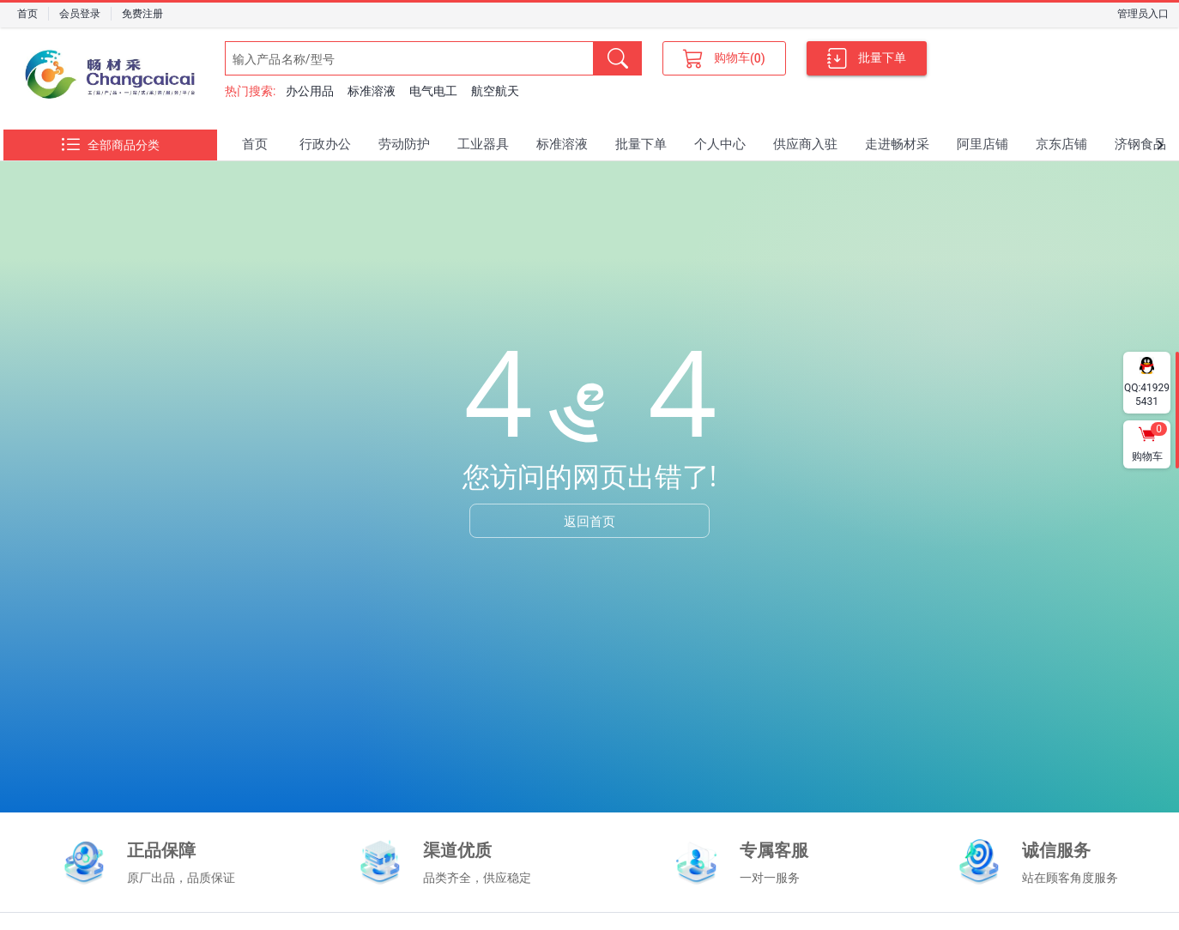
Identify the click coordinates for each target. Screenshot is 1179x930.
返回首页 (589, 520)
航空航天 (495, 91)
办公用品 (310, 91)
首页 (27, 14)
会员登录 (79, 14)
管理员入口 (1143, 14)
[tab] (255, 145)
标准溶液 (372, 91)
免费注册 (142, 14)
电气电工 (433, 91)
